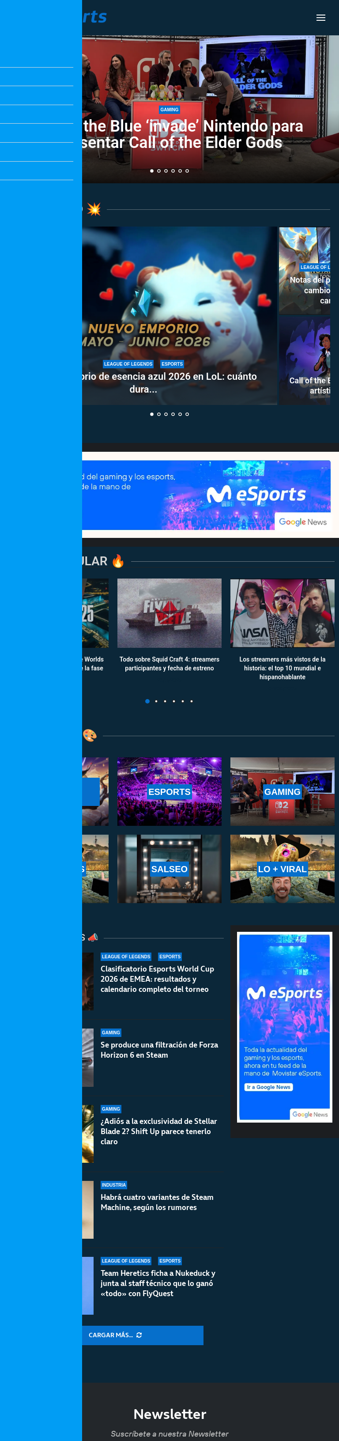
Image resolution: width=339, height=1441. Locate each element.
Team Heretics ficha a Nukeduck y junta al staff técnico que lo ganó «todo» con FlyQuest (158, 1288)
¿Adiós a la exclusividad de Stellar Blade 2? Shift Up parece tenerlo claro (159, 1131)
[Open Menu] (320, 17)
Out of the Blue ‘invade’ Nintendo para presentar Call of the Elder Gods (170, 134)
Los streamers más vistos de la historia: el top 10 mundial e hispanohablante (283, 668)
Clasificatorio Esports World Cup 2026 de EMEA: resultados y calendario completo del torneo (157, 979)
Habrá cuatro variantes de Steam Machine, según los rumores (157, 1202)
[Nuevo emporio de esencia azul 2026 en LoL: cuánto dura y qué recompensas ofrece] (143, 316)
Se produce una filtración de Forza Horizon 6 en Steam (159, 1050)
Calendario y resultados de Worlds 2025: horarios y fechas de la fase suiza (56, 668)
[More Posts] (115, 1335)
